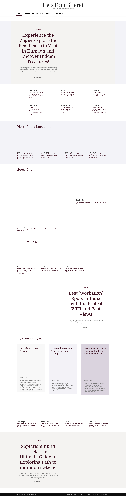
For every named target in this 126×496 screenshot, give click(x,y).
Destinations (37, 13)
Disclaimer (95, 494)
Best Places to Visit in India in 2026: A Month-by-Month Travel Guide (68, 94)
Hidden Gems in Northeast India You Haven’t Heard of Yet (98, 94)
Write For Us (60, 13)
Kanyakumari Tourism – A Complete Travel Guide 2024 (91, 203)
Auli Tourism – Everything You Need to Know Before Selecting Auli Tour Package (74, 270)
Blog (82, 494)
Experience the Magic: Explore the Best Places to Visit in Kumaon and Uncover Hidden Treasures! (26, 156)
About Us (27, 13)
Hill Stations (45, 267)
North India (38, 29)
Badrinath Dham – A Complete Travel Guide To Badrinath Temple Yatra (50, 155)
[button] (108, 13)
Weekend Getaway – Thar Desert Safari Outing (61, 351)
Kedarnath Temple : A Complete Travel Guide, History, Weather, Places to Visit (74, 155)
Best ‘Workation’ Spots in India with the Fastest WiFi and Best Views (36, 95)
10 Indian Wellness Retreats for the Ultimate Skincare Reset (67, 110)
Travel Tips (33, 90)
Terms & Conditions (105, 494)
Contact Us (50, 13)
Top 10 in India (66, 105)
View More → (38, 77)
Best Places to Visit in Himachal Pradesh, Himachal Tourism (51, 269)
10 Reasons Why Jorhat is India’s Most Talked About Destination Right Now (99, 110)
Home (19, 13)
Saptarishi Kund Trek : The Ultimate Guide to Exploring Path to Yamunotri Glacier (38, 457)
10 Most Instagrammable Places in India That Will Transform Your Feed (35, 111)
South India (21, 227)
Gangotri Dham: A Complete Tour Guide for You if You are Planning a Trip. (97, 155)
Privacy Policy (88, 494)
